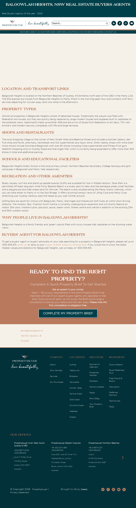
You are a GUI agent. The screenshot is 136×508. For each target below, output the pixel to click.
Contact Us (110, 32)
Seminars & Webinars (94, 365)
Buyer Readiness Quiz (116, 371)
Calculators (114, 387)
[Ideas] (84, 489)
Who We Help (56, 370)
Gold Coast (75, 399)
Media (92, 393)
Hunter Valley (76, 388)
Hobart (73, 417)
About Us (34, 32)
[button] (122, 457)
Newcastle (74, 382)
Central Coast (76, 394)
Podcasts (93, 381)
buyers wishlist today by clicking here (65, 245)
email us (22, 245)
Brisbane (74, 376)
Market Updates (96, 387)
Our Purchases (48, 32)
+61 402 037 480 (59, 448)
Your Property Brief (95, 405)
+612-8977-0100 (21, 450)
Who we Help (85, 32)
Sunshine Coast (77, 405)
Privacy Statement (19, 492)
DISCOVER (24, 32)
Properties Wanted (94, 373)
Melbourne (74, 370)
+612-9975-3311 (96, 448)
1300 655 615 (20, 453)
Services (53, 376)
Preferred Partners (113, 393)
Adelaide (73, 411)
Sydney (73, 365)
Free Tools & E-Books (116, 379)
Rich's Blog (94, 398)
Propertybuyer (39, 489)
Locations (72, 32)
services (61, 32)
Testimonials (114, 401)
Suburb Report (116, 365)
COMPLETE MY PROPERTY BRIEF (68, 313)
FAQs (111, 407)
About (53, 365)
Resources (98, 32)
